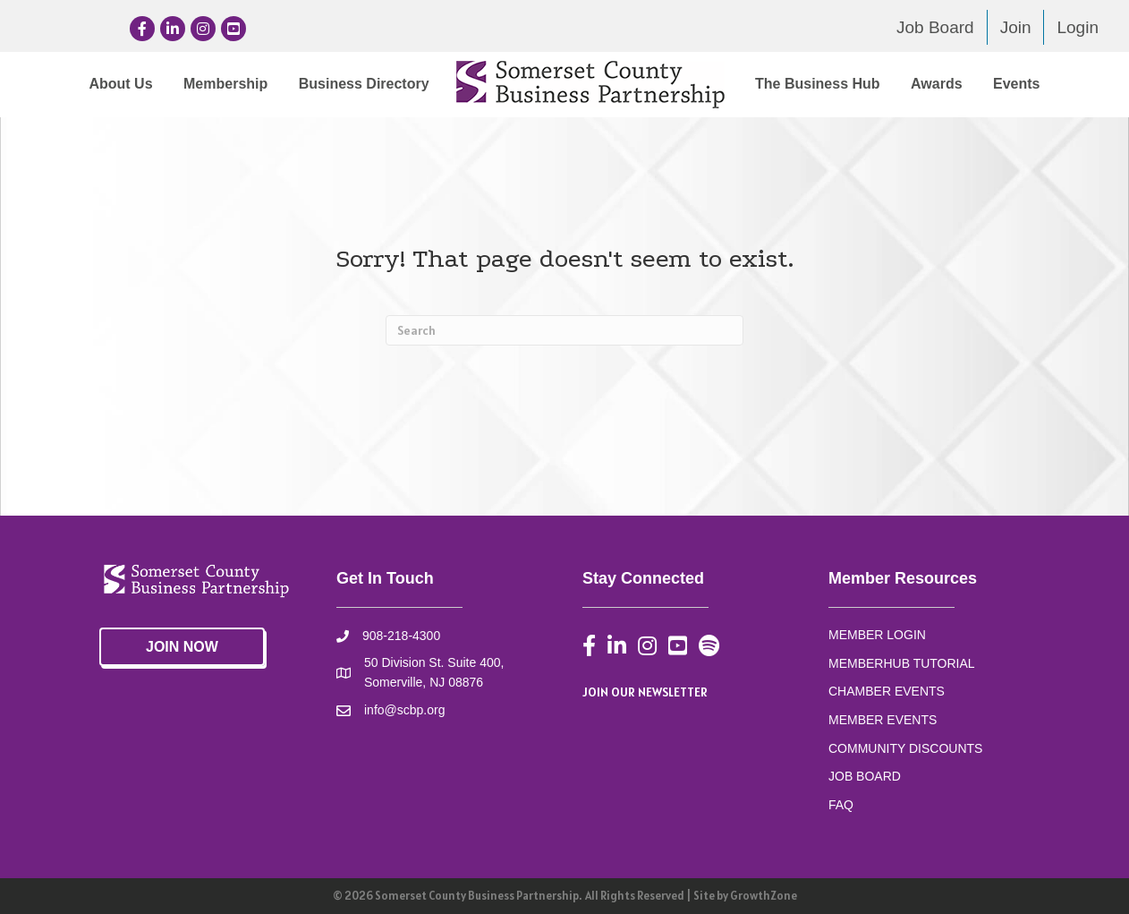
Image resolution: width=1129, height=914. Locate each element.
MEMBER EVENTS (882, 720)
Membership (225, 83)
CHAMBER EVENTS (886, 691)
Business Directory (364, 83)
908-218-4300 (401, 635)
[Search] (564, 330)
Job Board (935, 27)
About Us (120, 83)
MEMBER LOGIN (877, 635)
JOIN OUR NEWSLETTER (645, 692)
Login (1078, 27)
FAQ (840, 805)
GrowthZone (763, 895)
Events (1016, 83)
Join (1015, 27)
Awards (937, 83)
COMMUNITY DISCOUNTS (905, 748)
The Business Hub (817, 83)
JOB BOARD (864, 776)
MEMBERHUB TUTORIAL (901, 663)
